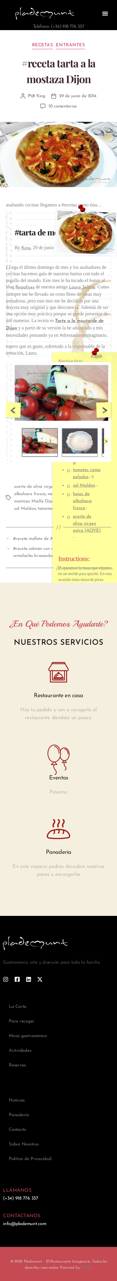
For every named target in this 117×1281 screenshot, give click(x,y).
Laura (75, 287)
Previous (13, 410)
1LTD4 (86, 1267)
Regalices (24, 287)
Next (103, 410)
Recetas (42, 45)
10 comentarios (63, 106)
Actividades (20, 1051)
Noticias (17, 1100)
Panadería (19, 1115)
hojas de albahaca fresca (82, 501)
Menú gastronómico (28, 1036)
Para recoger (21, 1021)
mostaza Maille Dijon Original (43, 501)
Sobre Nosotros (24, 1144)
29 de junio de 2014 (77, 96)
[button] (105, 13)
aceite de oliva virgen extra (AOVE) (87, 523)
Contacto (17, 1130)
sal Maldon (84, 485)
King (40, 96)
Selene (88, 287)
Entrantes (70, 45)
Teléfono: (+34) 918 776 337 (58, 26)
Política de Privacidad (30, 1159)
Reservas (17, 1065)
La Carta (17, 1007)
